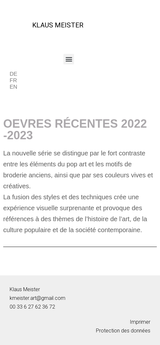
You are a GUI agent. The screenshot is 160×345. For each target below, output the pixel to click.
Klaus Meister (25, 289)
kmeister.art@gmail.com (37, 298)
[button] (68, 59)
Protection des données (123, 331)
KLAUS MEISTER (57, 25)
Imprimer (140, 322)
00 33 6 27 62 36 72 (32, 307)
